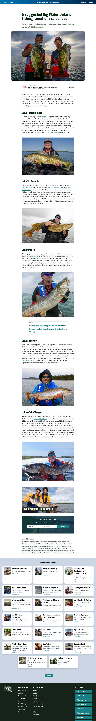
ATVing (35, 690)
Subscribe (91, 2)
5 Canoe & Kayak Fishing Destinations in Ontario (47, 325)
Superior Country (22, 706)
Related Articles (32, 323)
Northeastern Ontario (23, 696)
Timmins (20, 712)
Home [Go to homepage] (11, 2)
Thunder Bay (21, 709)
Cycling (35, 696)
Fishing (35, 698)
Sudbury (20, 701)
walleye (56, 132)
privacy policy (60, 529)
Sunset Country (22, 704)
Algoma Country (22, 690)
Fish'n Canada (32, 85)
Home (43, 9)
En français (83, 2)
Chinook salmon (32, 256)
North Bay (20, 693)
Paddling (35, 709)
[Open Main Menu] (4, 2)
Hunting (35, 701)
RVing (34, 712)
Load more (49, 675)
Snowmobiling (36, 715)
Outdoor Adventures (38, 706)
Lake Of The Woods (40, 419)
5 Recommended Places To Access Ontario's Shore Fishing (48, 330)
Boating (35, 693)
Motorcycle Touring (38, 704)
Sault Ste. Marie (27, 360)
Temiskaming (40, 117)
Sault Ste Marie (82, 709)
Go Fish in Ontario (49, 9)
